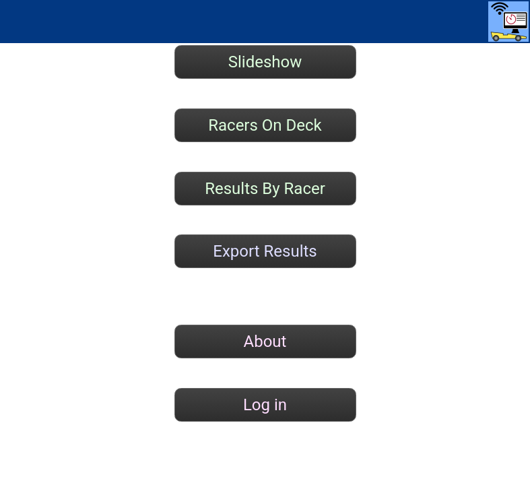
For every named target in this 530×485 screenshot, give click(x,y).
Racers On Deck (265, 125)
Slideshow (265, 62)
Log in (265, 404)
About (265, 341)
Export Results (265, 251)
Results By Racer (265, 188)
